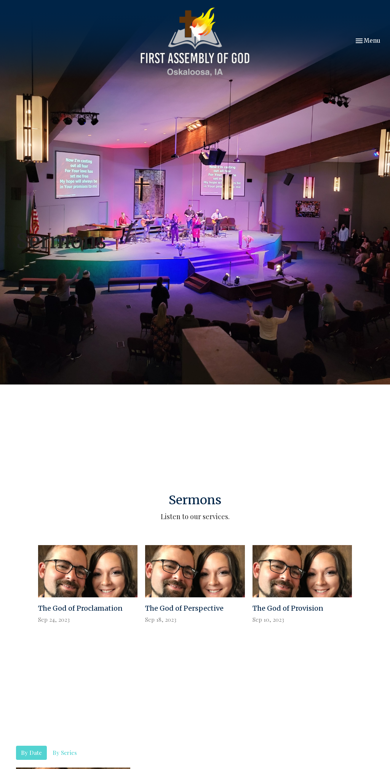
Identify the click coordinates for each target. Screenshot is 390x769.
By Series (65, 752)
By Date (31, 752)
